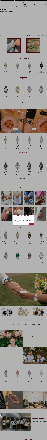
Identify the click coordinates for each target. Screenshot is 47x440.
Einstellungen (25, 223)
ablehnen (16, 221)
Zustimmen (31, 223)
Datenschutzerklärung (15, 219)
